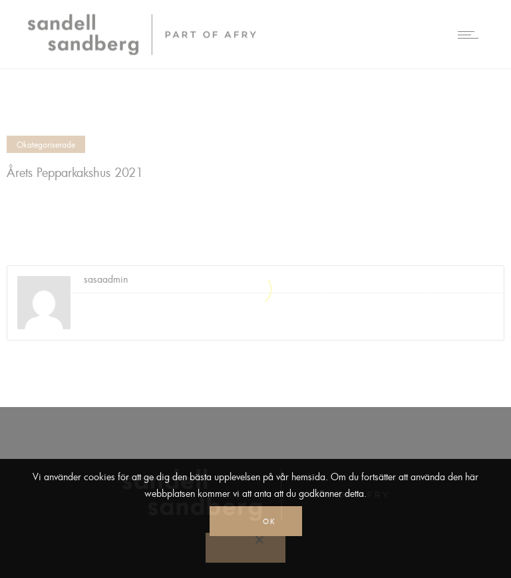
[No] (245, 548)
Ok (269, 521)
